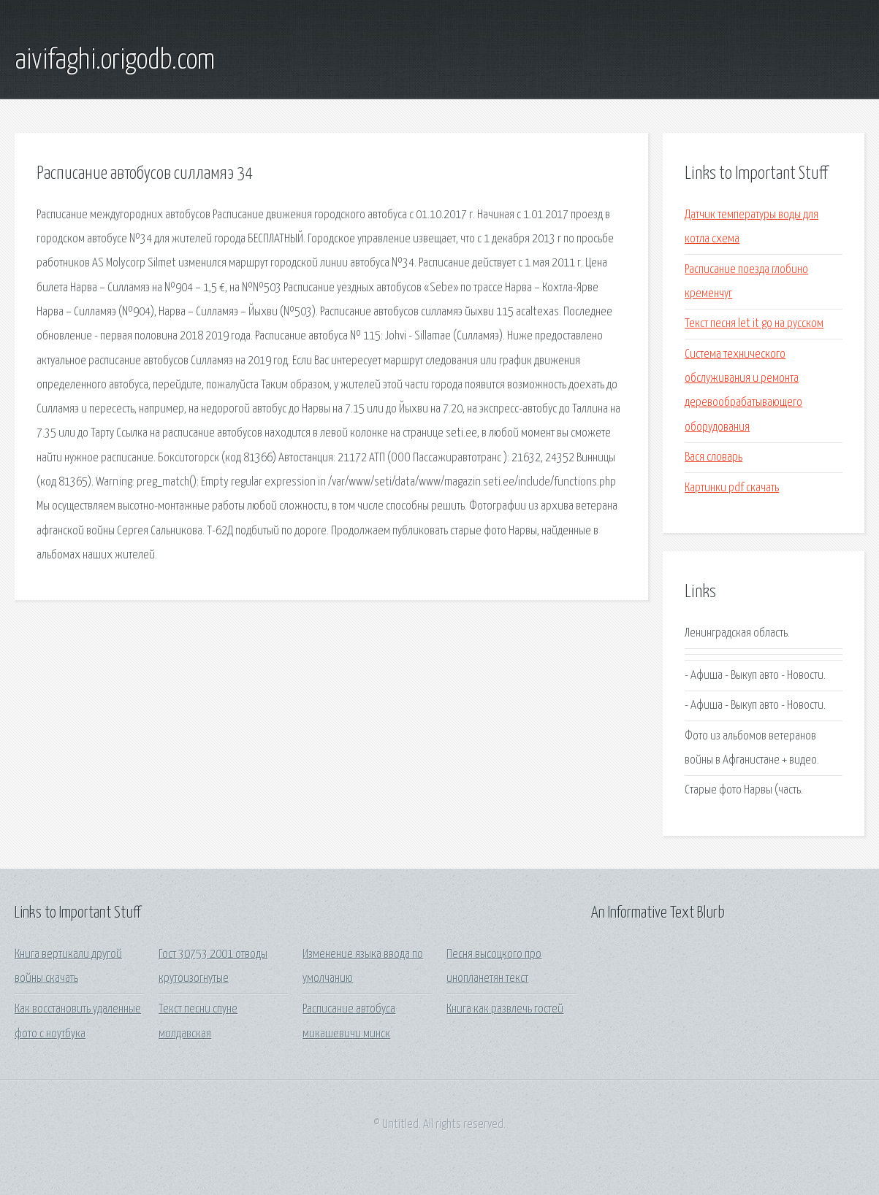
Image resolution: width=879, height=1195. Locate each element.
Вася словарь (713, 457)
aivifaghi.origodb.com (115, 60)
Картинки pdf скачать (732, 488)
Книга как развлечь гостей (504, 1009)
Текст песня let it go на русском (754, 324)
